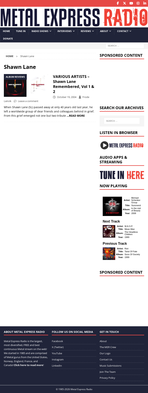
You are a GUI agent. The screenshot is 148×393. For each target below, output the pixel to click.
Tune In (21, 31)
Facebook (57, 341)
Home (6, 31)
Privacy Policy (107, 378)
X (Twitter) (58, 347)
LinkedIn (57, 365)
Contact (122, 31)
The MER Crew (108, 347)
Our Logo (105, 353)
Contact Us (106, 359)
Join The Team (108, 372)
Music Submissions (110, 365)
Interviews (64, 31)
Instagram (58, 359)
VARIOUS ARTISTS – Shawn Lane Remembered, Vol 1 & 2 (73, 84)
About (104, 31)
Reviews (86, 31)
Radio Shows (40, 31)
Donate (8, 38)
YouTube (57, 353)
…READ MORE (76, 115)
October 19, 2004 (66, 97)
